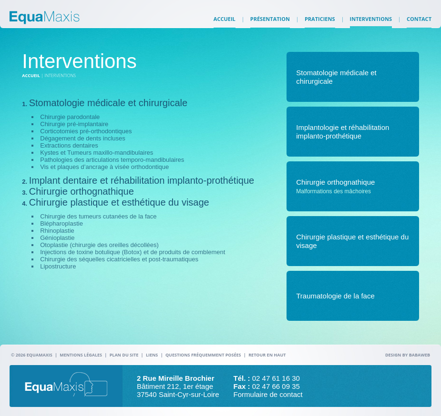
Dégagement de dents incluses (82, 138)
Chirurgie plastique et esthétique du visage (119, 202)
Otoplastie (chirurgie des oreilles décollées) (99, 244)
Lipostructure (58, 266)
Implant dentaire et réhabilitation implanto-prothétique (142, 180)
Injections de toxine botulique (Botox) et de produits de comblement (132, 252)
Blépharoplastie (61, 223)
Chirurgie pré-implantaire (74, 124)
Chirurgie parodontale (70, 116)
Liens (152, 355)
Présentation (270, 23)
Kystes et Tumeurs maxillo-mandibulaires (96, 152)
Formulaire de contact (268, 394)
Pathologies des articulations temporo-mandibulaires (112, 159)
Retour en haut (267, 355)
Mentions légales (81, 355)
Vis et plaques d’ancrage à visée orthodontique (104, 166)
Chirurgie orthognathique (81, 191)
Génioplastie (57, 237)
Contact (419, 23)
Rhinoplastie (57, 230)
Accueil (225, 23)
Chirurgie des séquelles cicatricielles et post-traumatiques (119, 259)
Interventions (371, 23)
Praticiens (320, 23)
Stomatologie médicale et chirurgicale (108, 103)
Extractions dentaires (69, 145)
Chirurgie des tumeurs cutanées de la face (98, 216)
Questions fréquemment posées (203, 355)
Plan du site (124, 355)
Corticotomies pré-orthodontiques (86, 131)
